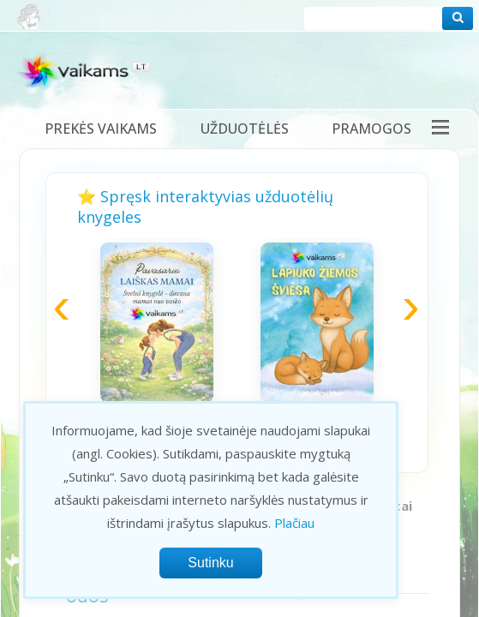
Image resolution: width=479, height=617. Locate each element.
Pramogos (371, 128)
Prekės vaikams (101, 128)
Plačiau (294, 522)
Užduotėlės (245, 128)
